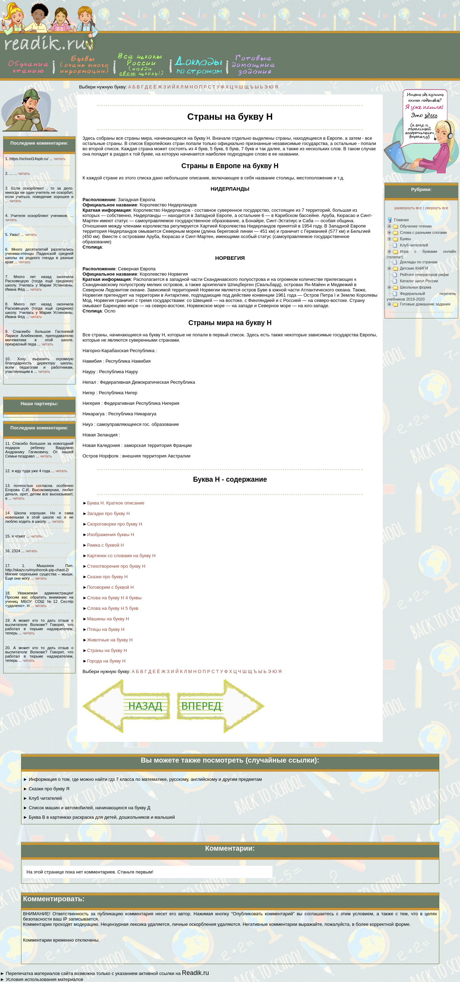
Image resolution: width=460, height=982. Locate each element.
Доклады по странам (418, 262)
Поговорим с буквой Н (110, 587)
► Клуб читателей (42, 798)
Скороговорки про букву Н (114, 524)
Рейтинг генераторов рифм (424, 274)
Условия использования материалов (44, 979)
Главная (401, 220)
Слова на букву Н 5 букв (112, 608)
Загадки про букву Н (108, 513)
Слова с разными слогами (423, 232)
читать (59, 159)
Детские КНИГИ (414, 268)
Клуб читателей (414, 245)
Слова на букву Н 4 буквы (114, 597)
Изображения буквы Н (110, 534)
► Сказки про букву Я (46, 788)
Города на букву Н (106, 661)
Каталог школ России (419, 281)
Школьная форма (415, 287)
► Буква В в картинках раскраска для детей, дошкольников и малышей (99, 817)
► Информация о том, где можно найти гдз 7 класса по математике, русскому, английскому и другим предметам (142, 779)
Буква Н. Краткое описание (115, 503)
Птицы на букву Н (105, 629)
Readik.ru (195, 972)
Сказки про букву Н (107, 576)
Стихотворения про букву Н (116, 566)
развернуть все (408, 208)
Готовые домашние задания (425, 304)
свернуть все (436, 208)
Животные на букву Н (110, 639)
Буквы (405, 239)
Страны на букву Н (107, 650)
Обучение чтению (416, 226)
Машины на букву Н (108, 618)
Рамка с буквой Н (105, 545)
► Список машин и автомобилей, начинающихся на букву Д (87, 807)
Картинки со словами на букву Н (121, 555)
